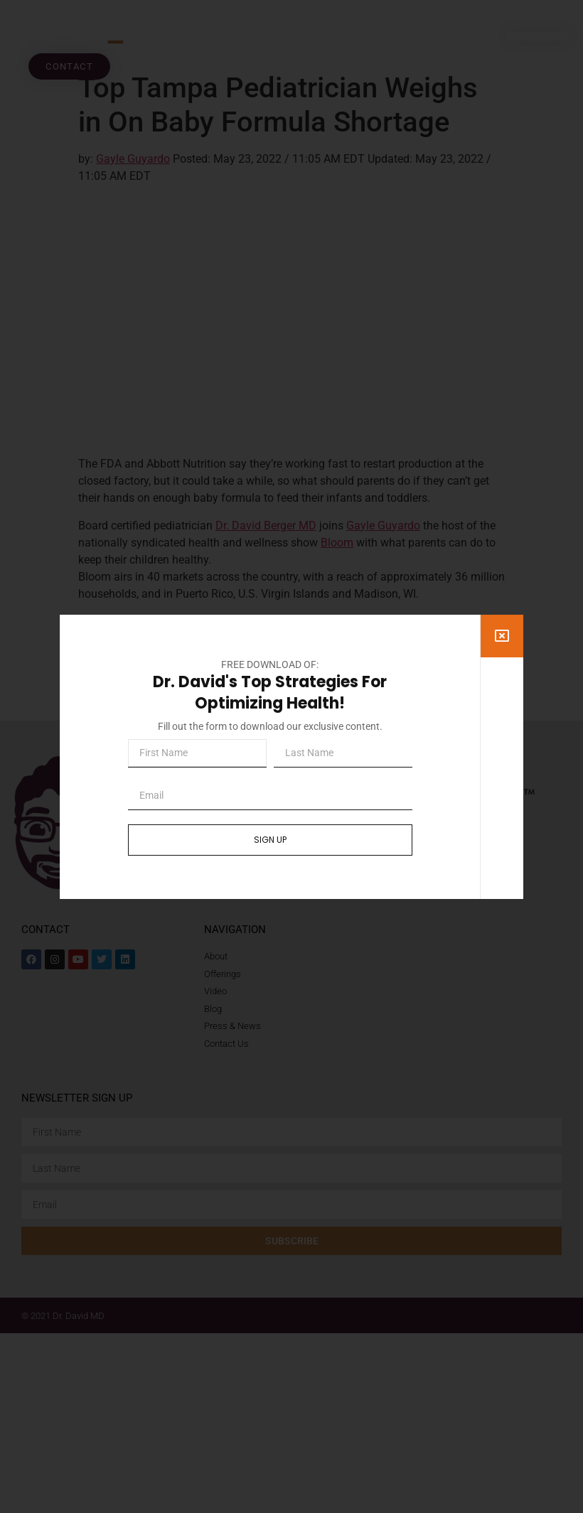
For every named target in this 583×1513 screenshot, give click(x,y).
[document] (291, 756)
